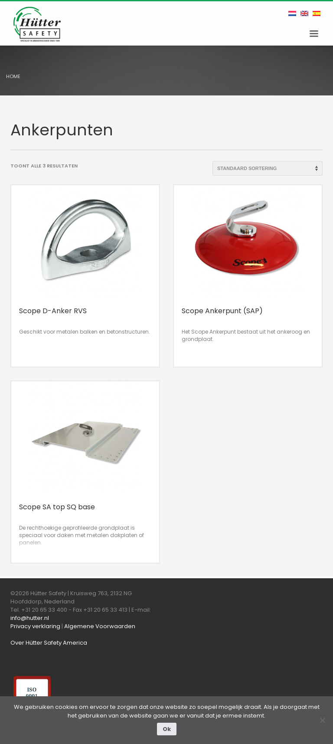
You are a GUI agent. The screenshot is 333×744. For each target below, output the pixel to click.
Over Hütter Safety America (48, 643)
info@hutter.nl (29, 618)
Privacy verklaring (35, 626)
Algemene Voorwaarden (99, 626)
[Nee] (322, 720)
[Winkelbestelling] (267, 168)
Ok (167, 729)
